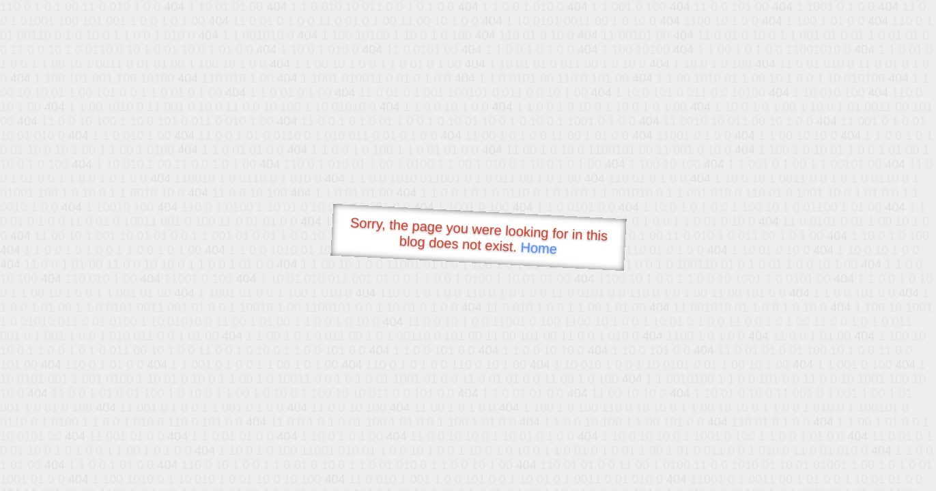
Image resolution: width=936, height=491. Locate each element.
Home (538, 247)
